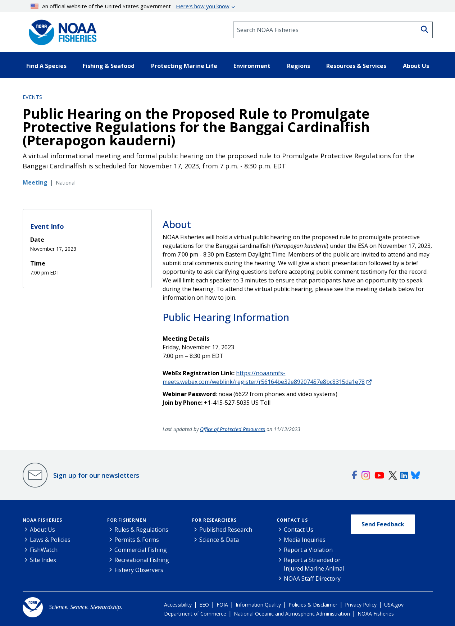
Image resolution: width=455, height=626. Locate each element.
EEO (204, 604)
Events (32, 97)
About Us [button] (416, 66)
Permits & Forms (136, 540)
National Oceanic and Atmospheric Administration (292, 613)
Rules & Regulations (141, 530)
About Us (42, 530)
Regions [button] (298, 66)
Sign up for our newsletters (96, 475)
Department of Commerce (195, 613)
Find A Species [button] (46, 66)
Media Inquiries (305, 540)
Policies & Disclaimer (312, 604)
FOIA (222, 604)
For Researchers (214, 520)
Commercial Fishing (140, 550)
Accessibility (178, 604)
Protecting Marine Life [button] (184, 66)
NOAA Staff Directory (312, 578)
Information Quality (258, 604)
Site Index (43, 560)
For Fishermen (126, 520)
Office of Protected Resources (232, 429)
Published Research (225, 530)
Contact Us (292, 520)
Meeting (35, 182)
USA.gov (394, 604)
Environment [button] (251, 66)
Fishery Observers (138, 570)
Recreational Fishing (141, 560)
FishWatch (44, 550)
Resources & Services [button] (356, 66)
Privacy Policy (361, 604)
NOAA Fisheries (42, 520)
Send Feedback (382, 524)
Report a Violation (308, 550)
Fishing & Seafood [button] (109, 66)
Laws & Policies (50, 540)
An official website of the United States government (130, 6)
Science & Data (219, 540)
